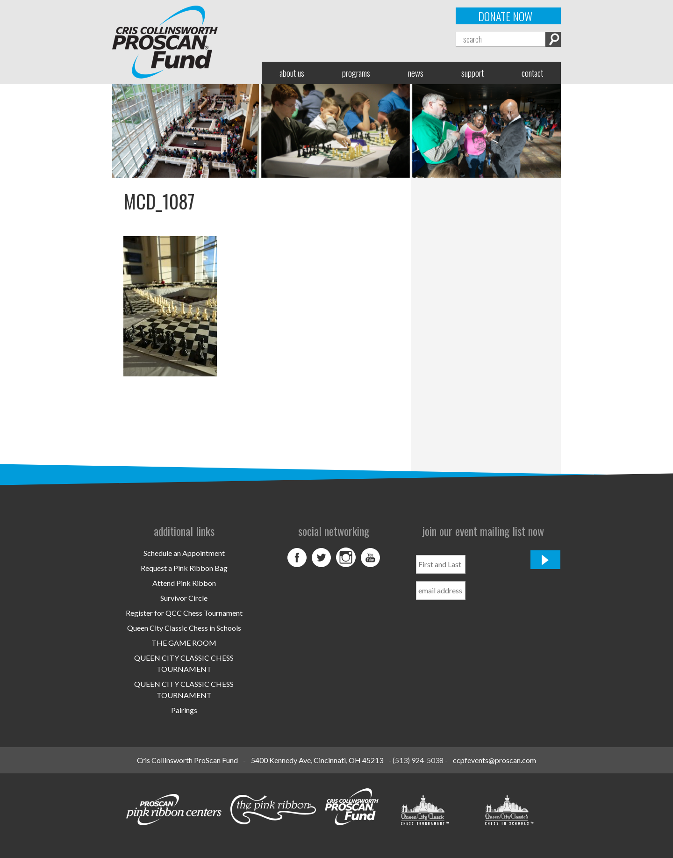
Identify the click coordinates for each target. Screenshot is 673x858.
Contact (532, 72)
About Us (291, 72)
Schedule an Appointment (184, 552)
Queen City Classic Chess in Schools (184, 627)
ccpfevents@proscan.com (494, 760)
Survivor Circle (184, 597)
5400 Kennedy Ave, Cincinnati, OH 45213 (317, 760)
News (415, 72)
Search (553, 39)
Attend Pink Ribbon (184, 582)
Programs (356, 72)
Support (472, 72)
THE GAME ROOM (183, 642)
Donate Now (505, 15)
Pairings (184, 710)
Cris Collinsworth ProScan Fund (187, 760)
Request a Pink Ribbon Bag (184, 567)
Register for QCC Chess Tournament (184, 612)
